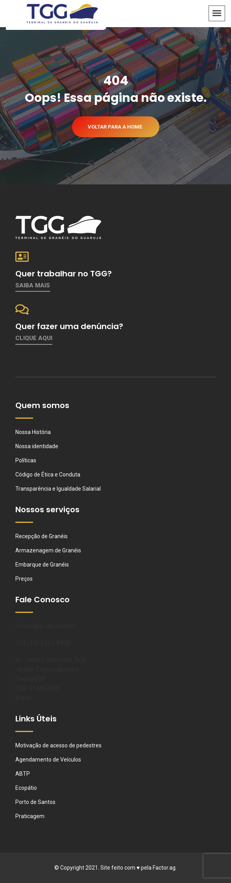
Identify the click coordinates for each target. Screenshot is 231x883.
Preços (24, 579)
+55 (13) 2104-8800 (43, 643)
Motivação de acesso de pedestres (58, 745)
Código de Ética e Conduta (47, 474)
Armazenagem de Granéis (48, 550)
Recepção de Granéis (41, 536)
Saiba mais (32, 285)
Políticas (25, 460)
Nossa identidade (36, 446)
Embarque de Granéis (42, 564)
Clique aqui (33, 338)
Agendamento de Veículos (48, 759)
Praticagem (29, 816)
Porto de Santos (35, 802)
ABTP (22, 774)
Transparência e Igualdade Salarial (58, 489)
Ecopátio (26, 788)
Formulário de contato (45, 626)
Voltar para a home (115, 127)
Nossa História (33, 432)
